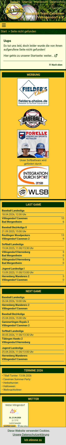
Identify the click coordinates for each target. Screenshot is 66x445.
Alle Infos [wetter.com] (23, 426)
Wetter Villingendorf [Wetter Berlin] (15, 405)
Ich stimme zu (33, 440)
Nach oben (57, 64)
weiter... (51, 55)
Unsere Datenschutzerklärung (31, 434)
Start (4, 31)
